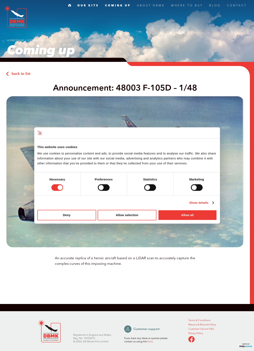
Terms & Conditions (199, 320)
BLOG (215, 6)
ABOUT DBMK (151, 6)
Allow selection (127, 215)
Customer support (141, 329)
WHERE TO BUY (187, 6)
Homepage (15, 40)
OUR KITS (88, 6)
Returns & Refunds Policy (202, 324)
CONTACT (237, 6)
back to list (18, 74)
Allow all (187, 215)
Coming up (36, 40)
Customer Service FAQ (201, 329)
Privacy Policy (195, 333)
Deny (67, 215)
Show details (198, 202)
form (150, 341)
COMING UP (118, 6)
